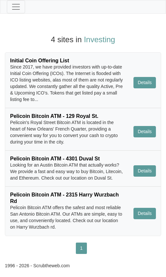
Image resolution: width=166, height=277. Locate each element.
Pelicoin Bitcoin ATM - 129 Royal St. (54, 116)
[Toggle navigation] (16, 6)
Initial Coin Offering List (39, 60)
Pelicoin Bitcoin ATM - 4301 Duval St (55, 158)
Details (145, 82)
